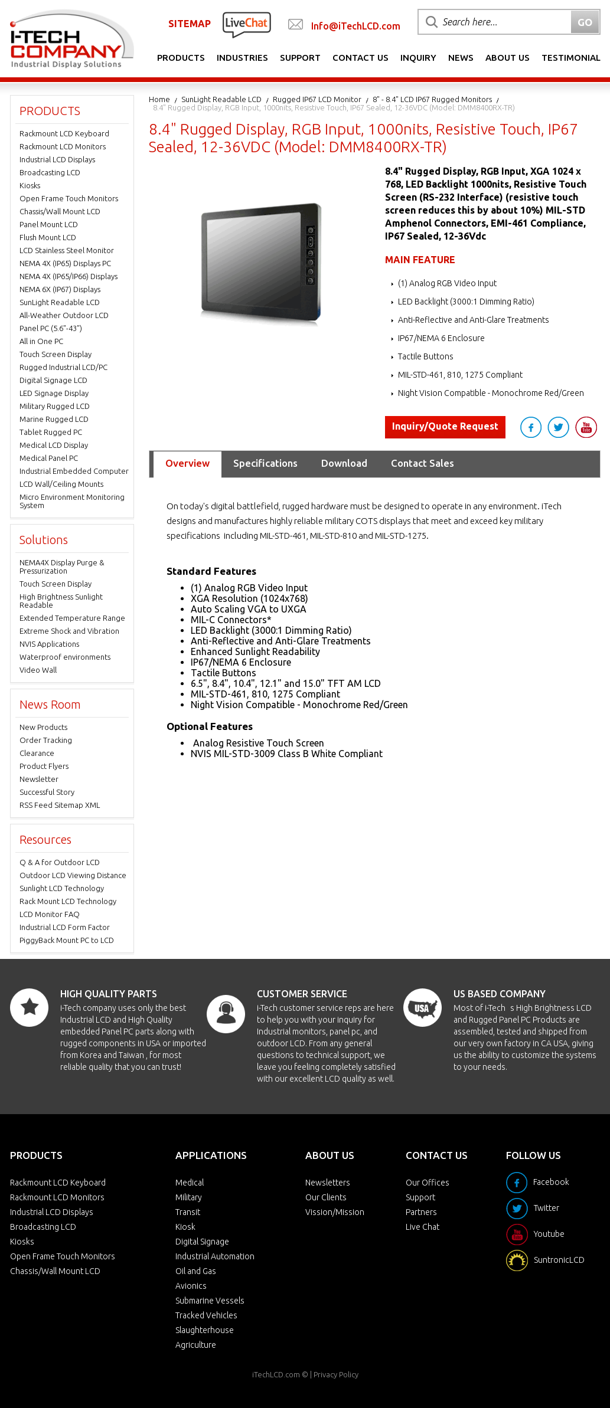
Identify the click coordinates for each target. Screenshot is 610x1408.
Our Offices (427, 1182)
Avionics (191, 1286)
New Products (43, 727)
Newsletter (38, 779)
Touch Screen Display (55, 354)
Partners (421, 1212)
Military (188, 1197)
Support (300, 58)
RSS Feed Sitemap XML (59, 805)
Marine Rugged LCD (54, 419)
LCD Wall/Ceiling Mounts (61, 484)
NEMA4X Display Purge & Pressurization (62, 566)
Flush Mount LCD (47, 237)
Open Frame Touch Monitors (68, 198)
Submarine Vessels (209, 1300)
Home (159, 99)
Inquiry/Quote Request (445, 426)
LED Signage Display (54, 393)
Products (181, 58)
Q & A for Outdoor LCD (59, 862)
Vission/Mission (334, 1212)
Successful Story (46, 792)
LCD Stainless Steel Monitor (66, 250)
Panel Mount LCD (48, 224)
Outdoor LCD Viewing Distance (72, 875)
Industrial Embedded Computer (74, 471)
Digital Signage (202, 1241)
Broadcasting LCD (49, 172)
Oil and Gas (195, 1271)
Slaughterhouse (204, 1330)
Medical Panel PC (48, 458)
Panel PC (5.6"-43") (50, 328)
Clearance (36, 753)
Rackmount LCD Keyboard (64, 133)
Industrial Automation (215, 1256)
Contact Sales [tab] (422, 463)
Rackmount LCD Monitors (62, 146)
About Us (507, 58)
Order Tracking (45, 740)
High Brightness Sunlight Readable (61, 600)
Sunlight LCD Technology (61, 888)
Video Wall (38, 670)
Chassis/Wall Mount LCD (59, 211)
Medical (189, 1182)
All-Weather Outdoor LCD (64, 315)
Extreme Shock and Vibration (69, 631)
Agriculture (195, 1345)
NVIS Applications (49, 644)
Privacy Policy (336, 1374)
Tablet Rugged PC (50, 432)
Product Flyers (43, 766)
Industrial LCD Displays (57, 159)
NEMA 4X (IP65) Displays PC (65, 263)
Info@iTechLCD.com (355, 26)
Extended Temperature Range (72, 618)
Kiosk (185, 1227)
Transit (187, 1212)
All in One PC (41, 341)
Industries (242, 58)
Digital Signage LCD (53, 380)
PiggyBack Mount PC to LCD (66, 940)
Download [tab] (344, 463)
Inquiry (418, 58)
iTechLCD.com (276, 1374)
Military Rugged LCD (54, 406)
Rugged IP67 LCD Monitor (317, 99)
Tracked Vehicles (206, 1315)
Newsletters (327, 1182)
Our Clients (326, 1197)
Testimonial (571, 58)
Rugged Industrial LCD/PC (63, 367)
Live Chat (422, 1227)
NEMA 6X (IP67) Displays (59, 289)
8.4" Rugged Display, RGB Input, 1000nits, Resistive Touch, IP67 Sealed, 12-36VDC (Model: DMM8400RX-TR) (334, 107)
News (461, 58)
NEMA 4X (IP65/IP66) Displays (68, 276)
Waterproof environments (64, 657)
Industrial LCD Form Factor (64, 927)
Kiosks (29, 185)
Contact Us (360, 58)
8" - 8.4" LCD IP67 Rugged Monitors (432, 99)
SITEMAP (189, 23)
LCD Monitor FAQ (49, 914)
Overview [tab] (187, 463)
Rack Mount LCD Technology (67, 901)
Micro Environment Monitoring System (72, 501)
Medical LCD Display (53, 445)
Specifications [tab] (265, 463)
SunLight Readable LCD (221, 99)
